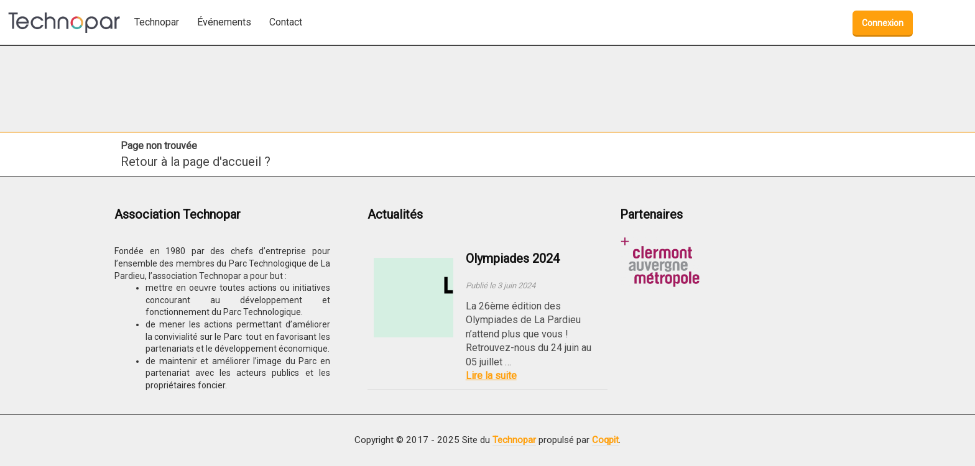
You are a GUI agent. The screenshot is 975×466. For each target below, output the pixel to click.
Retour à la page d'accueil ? (195, 161)
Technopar (514, 439)
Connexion (882, 23)
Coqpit (605, 439)
